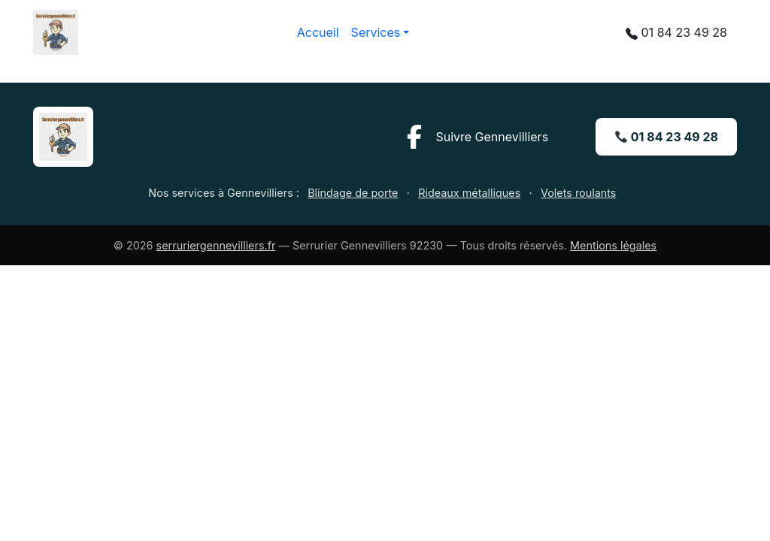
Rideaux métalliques (469, 192)
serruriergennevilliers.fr (216, 245)
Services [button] (376, 32)
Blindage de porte (353, 192)
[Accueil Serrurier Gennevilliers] (63, 135)
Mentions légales (613, 245)
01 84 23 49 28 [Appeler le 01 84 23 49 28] (676, 31)
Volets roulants (578, 192)
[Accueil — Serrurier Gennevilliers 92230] (55, 32)
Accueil (318, 32)
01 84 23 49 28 (666, 136)
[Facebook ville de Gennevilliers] (475, 137)
